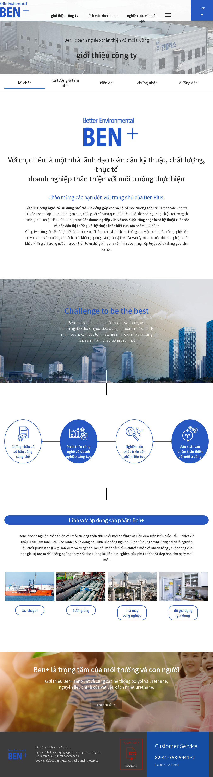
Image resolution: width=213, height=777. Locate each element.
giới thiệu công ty (64, 15)
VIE (203, 11)
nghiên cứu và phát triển (142, 18)
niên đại (106, 82)
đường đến (188, 82)
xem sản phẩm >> (106, 705)
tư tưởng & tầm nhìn (65, 83)
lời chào (25, 82)
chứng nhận (147, 82)
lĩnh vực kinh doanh (103, 15)
